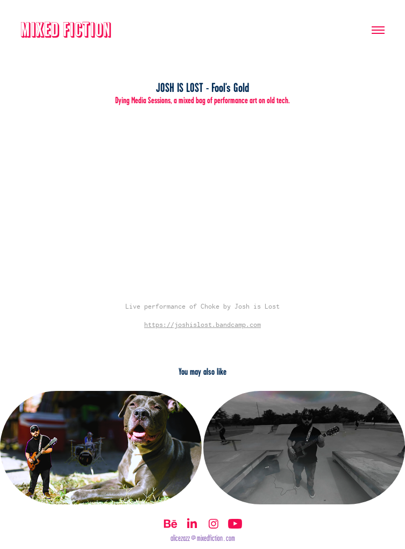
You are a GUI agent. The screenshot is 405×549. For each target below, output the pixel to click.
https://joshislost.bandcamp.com (202, 324)
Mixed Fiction (65, 30)
